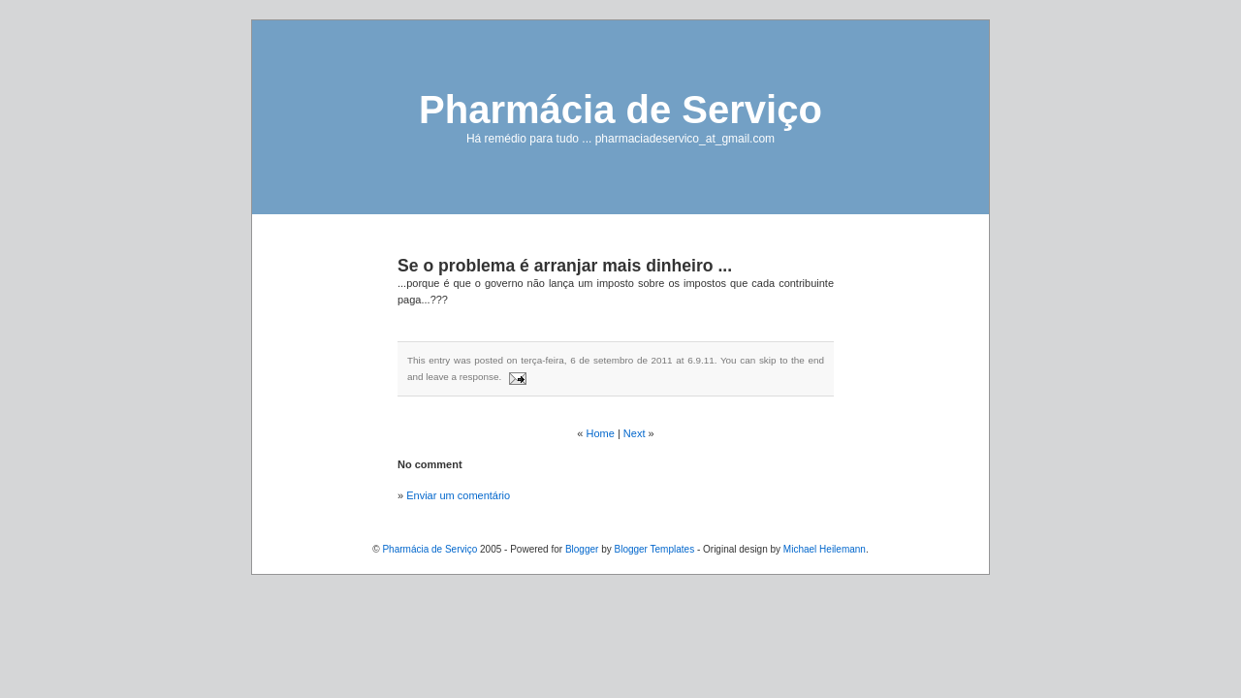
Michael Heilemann (824, 549)
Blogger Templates (654, 549)
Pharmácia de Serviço (620, 109)
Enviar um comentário (458, 495)
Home (601, 433)
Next (634, 433)
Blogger (581, 549)
